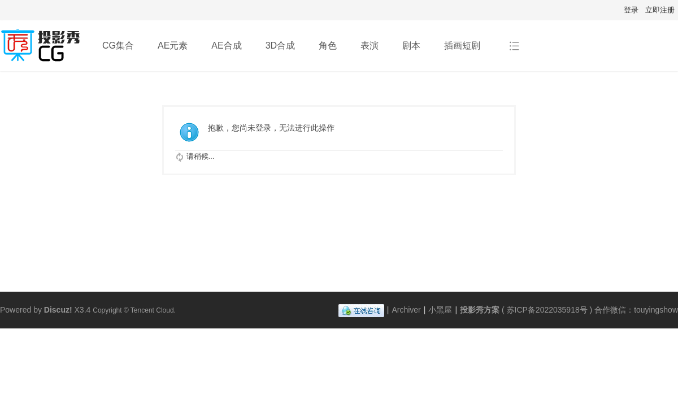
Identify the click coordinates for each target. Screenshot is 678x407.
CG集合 (118, 45)
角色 (328, 45)
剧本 (411, 45)
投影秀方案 (479, 309)
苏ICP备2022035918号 (547, 309)
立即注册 (660, 10)
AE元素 (173, 45)
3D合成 (280, 45)
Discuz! (58, 309)
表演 (369, 45)
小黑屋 (440, 309)
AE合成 (226, 45)
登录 (631, 10)
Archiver (406, 309)
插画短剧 (462, 45)
